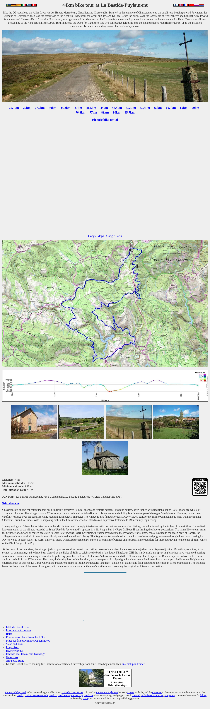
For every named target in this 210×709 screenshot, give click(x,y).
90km (117, 112)
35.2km (65, 107)
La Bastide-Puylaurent (107, 692)
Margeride (169, 695)
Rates (9, 633)
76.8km (80, 112)
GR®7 (20, 695)
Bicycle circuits (15, 650)
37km (78, 107)
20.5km (14, 107)
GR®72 (53, 695)
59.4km (145, 107)
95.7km (130, 112)
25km (27, 107)
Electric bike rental (105, 119)
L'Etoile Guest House (72, 692)
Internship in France (133, 664)
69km (184, 107)
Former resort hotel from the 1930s (25, 637)
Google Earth (114, 235)
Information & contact (18, 630)
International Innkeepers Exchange (25, 653)
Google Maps (96, 235)
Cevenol (136, 695)
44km (104, 107)
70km (195, 107)
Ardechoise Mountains (152, 695)
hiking (203, 695)
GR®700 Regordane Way (70, 695)
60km (158, 107)
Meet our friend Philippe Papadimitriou (28, 640)
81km (105, 112)
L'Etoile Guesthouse (17, 627)
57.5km (131, 107)
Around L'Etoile (15, 660)
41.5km (91, 107)
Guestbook (12, 657)
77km (93, 112)
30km (52, 107)
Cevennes (157, 692)
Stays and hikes (14, 643)
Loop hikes (12, 647)
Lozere (130, 692)
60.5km (171, 107)
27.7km (40, 107)
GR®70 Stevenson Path (36, 695)
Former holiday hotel (15, 692)
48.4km (117, 107)
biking (86, 698)
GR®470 (88, 695)
